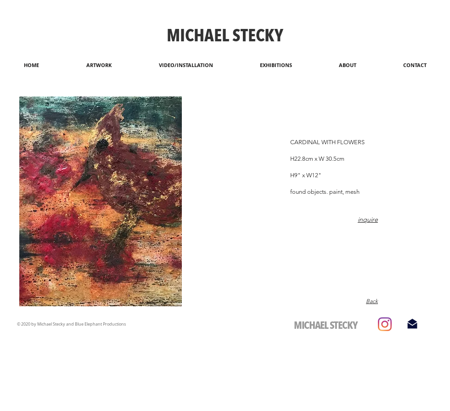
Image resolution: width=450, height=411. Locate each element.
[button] (100, 201)
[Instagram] (385, 324)
